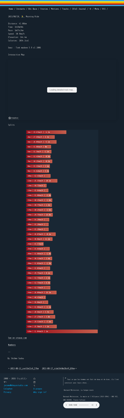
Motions (55, 9)
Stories (44, 9)
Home (11, 9)
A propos (37, 389)
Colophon (8, 389)
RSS (104, 9)
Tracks (65, 9)
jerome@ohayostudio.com (16, 385)
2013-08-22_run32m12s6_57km (24, 368)
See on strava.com (17, 338)
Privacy (7, 392)
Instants (20, 9)
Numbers (12, 345)
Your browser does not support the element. (81, 405)
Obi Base (32, 9)
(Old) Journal (79, 9)
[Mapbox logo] (13, 118)
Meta (97, 9)
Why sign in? (39, 392)
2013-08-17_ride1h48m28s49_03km (58, 368)
